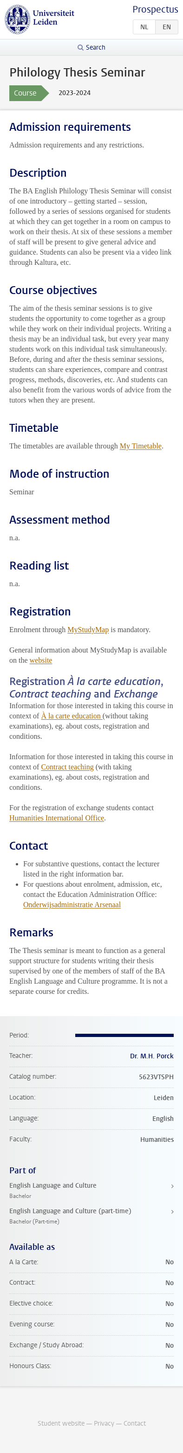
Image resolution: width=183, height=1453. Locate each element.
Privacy (104, 1423)
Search (95, 47)
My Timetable (141, 446)
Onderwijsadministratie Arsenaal (72, 905)
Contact (135, 1423)
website (41, 660)
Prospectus (155, 9)
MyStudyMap (88, 630)
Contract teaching (67, 767)
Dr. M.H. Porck (152, 1056)
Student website (61, 1423)
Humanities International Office (56, 818)
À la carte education (71, 716)
